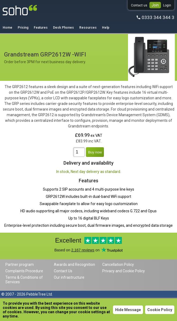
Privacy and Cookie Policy (123, 271)
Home (7, 27)
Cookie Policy (159, 310)
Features (41, 27)
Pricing (23, 27)
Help (105, 27)
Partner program (19, 264)
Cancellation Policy (118, 264)
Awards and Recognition (74, 264)
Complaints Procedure (24, 271)
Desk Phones (63, 27)
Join (155, 5)
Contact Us (63, 271)
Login (167, 5)
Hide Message (128, 310)
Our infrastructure (69, 277)
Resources (88, 27)
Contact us (139, 5)
